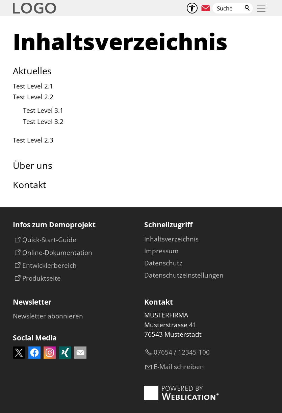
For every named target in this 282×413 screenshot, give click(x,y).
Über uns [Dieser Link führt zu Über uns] (32, 165)
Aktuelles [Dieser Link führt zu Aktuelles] (32, 71)
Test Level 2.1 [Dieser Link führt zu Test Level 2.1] (33, 86)
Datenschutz (163, 263)
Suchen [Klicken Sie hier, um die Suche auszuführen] (247, 8)
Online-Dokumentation (57, 252)
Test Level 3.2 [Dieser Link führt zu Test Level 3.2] (43, 121)
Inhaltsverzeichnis (171, 239)
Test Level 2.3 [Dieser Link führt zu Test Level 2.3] (33, 140)
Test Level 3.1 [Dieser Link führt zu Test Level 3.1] (43, 110)
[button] (205, 8)
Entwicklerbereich (49, 265)
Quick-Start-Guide (49, 239)
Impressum (161, 251)
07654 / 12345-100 (182, 352)
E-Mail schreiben (179, 366)
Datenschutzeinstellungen (184, 275)
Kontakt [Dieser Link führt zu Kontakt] (29, 185)
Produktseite (41, 278)
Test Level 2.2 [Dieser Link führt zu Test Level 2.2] (33, 97)
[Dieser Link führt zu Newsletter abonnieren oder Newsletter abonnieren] (48, 316)
